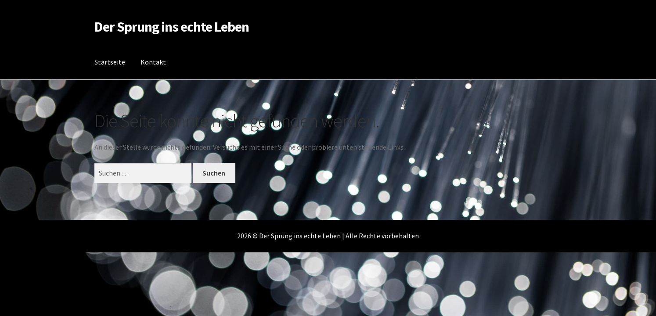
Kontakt (153, 61)
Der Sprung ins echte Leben (171, 27)
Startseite (109, 61)
